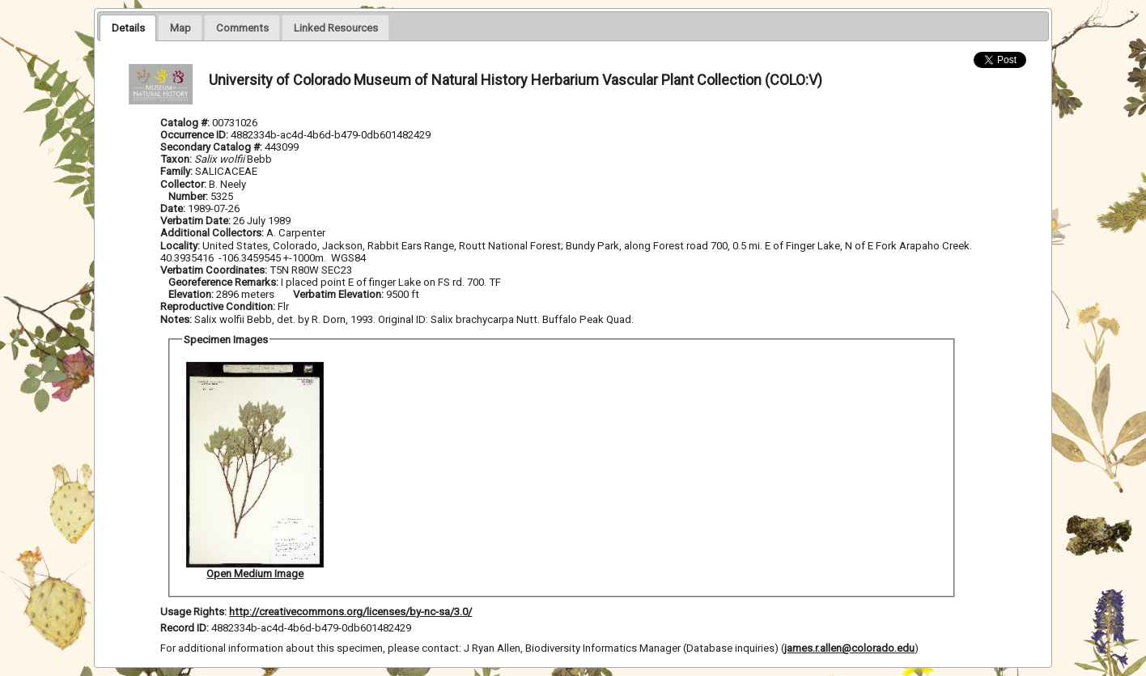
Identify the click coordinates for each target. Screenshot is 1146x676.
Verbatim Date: (195, 221)
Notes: (176, 319)
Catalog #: (186, 123)
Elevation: (192, 294)
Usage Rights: (193, 612)
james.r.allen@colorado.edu (849, 648)
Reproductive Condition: (217, 306)
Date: (172, 208)
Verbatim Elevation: (339, 294)
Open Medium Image (254, 574)
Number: (189, 196)
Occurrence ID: (195, 135)
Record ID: (185, 628)
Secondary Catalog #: (212, 147)
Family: (176, 171)
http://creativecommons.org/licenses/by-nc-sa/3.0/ (350, 612)
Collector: (184, 184)
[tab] (127, 27)
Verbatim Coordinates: (215, 270)
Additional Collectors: (213, 233)
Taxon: (176, 159)
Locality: (180, 246)
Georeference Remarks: (224, 282)
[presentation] (127, 27)
